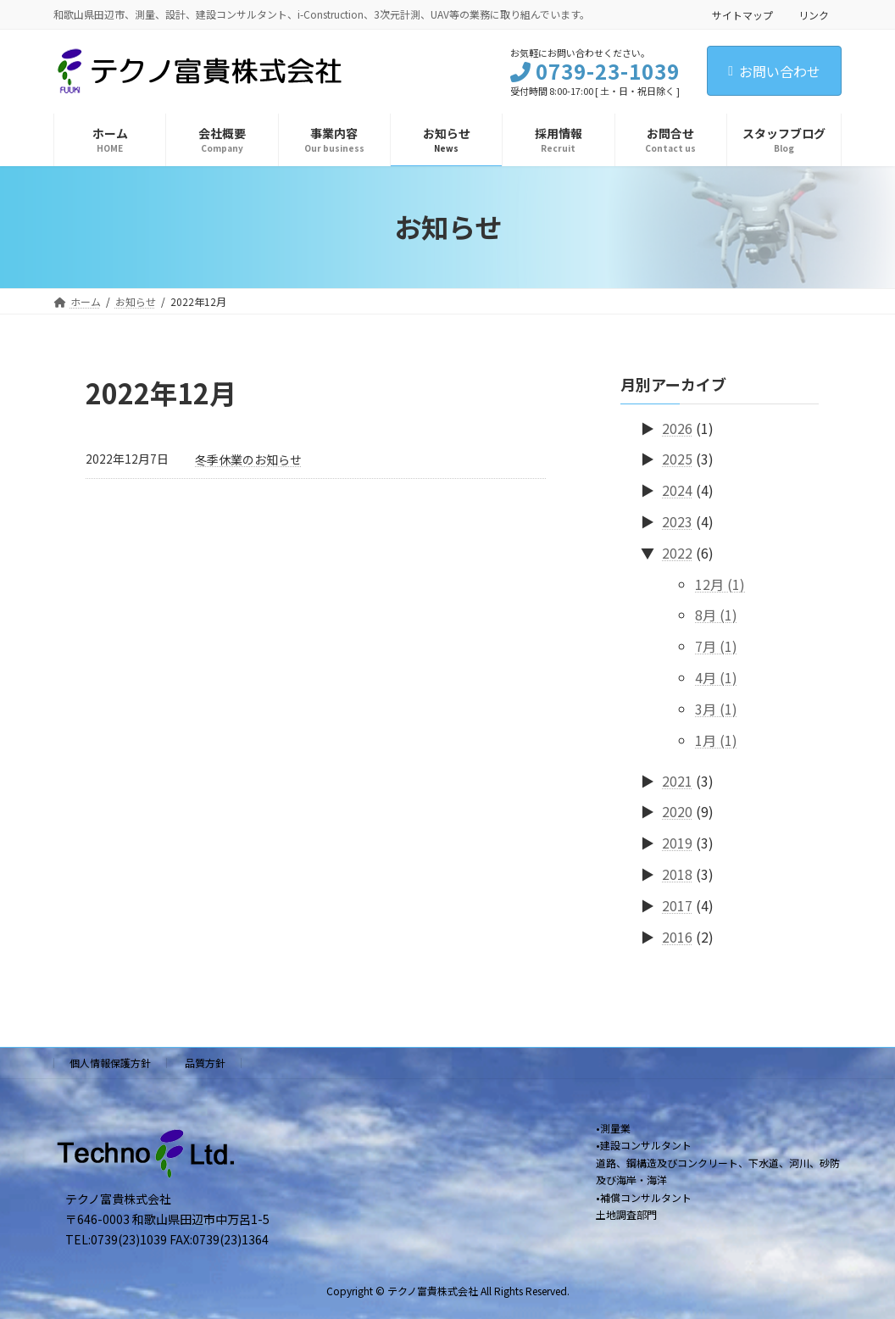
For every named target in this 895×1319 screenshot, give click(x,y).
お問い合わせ (774, 71)
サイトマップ (742, 15)
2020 (677, 811)
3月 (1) (716, 708)
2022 (677, 552)
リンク (813, 15)
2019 (677, 842)
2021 (677, 780)
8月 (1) (716, 614)
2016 (677, 936)
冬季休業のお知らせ (248, 459)
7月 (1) (716, 646)
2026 (677, 427)
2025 (677, 458)
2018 (677, 874)
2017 (677, 904)
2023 (677, 521)
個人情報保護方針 (110, 1062)
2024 (677, 490)
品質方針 (205, 1062)
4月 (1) (716, 677)
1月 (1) (716, 739)
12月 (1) (720, 583)
